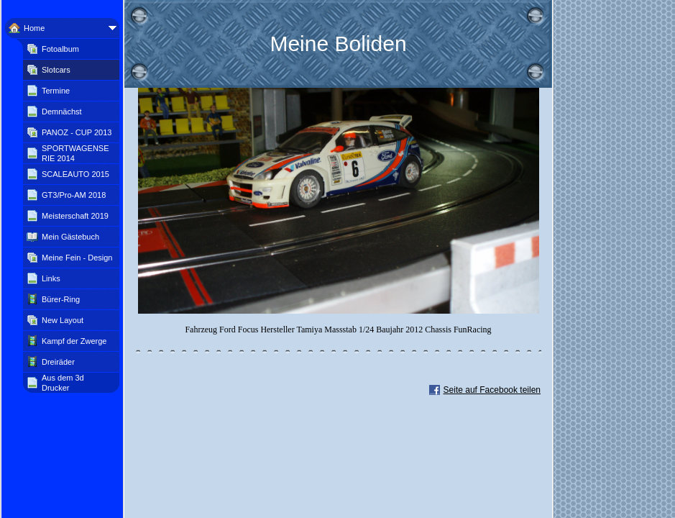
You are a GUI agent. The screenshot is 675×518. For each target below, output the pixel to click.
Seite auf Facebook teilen (492, 390)
